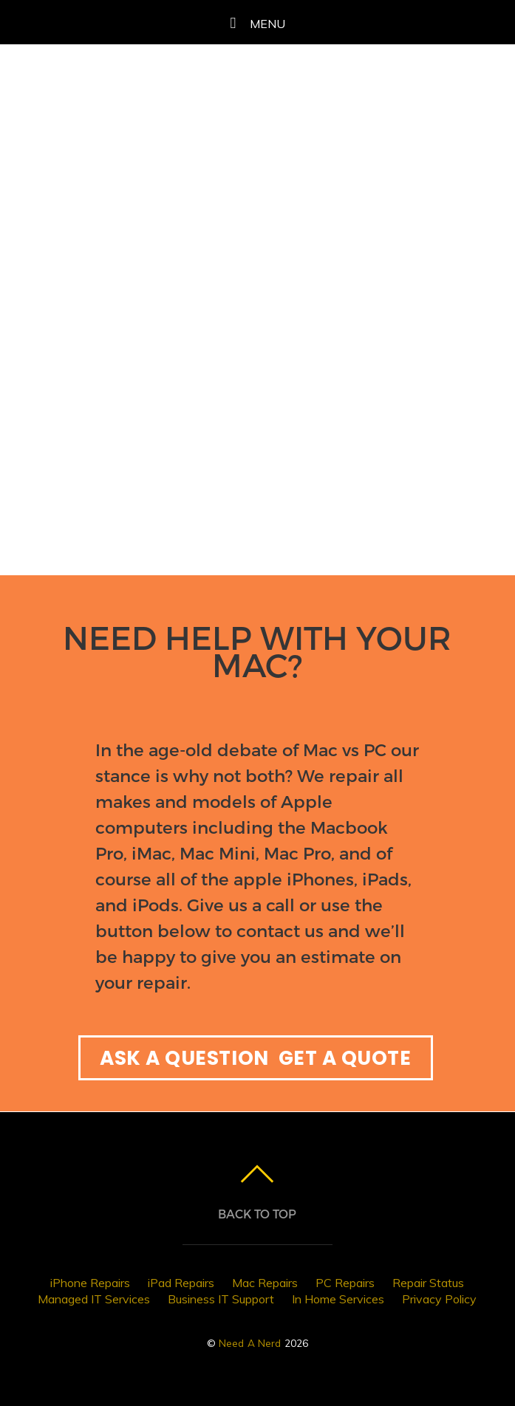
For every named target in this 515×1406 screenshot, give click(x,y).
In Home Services (338, 1299)
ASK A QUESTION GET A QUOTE (255, 1057)
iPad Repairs (181, 1282)
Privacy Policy (439, 1299)
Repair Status (428, 1282)
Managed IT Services (94, 1299)
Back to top (257, 1214)
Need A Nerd (250, 1343)
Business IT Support (221, 1299)
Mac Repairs (265, 1282)
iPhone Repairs (90, 1282)
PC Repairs (345, 1282)
